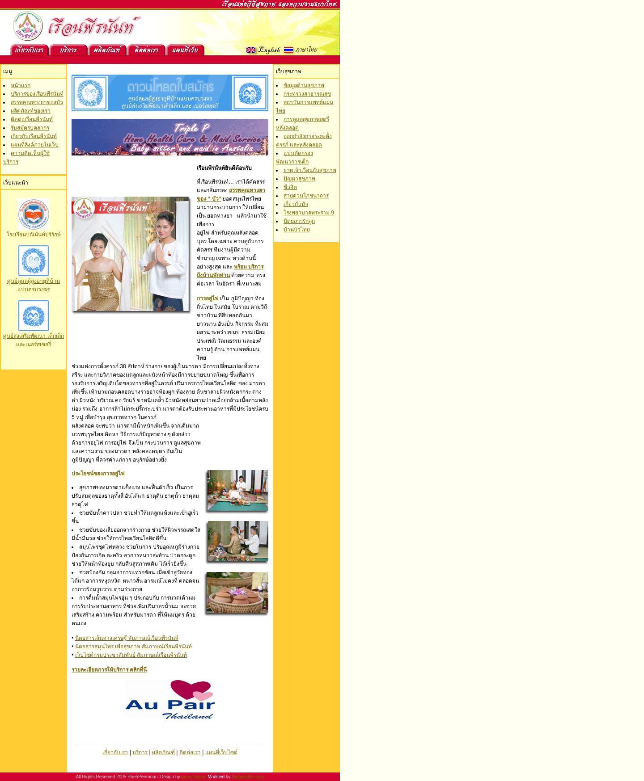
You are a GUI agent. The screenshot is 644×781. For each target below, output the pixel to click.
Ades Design (194, 776)
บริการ (140, 752)
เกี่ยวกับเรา (115, 752)
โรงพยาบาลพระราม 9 (309, 213)
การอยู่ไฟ (208, 298)
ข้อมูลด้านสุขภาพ (304, 85)
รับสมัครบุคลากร (30, 128)
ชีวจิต (290, 187)
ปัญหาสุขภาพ (299, 179)
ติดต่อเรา (190, 752)
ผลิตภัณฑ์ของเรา (31, 111)
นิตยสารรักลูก (299, 221)
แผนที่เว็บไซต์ (221, 752)
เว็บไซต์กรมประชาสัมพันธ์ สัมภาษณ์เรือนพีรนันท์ (131, 655)
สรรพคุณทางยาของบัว (37, 102)
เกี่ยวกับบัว (296, 204)
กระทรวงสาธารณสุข (307, 94)
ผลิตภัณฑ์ (163, 752)
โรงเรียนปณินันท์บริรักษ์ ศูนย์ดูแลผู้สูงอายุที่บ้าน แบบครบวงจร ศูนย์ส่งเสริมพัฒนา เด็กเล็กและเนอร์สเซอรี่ (33, 286)
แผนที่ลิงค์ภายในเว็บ (35, 145)
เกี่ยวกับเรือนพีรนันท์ (34, 136)
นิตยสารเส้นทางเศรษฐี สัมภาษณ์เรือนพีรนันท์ (126, 638)
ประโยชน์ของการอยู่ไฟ (98, 473)
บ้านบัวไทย (297, 230)
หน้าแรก (20, 85)
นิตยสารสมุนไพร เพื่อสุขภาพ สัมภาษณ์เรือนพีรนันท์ (133, 646)
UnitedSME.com (248, 776)
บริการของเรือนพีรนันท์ (37, 94)
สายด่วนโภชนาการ (306, 196)
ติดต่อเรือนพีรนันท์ (32, 119)
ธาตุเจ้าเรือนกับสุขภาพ (310, 170)
